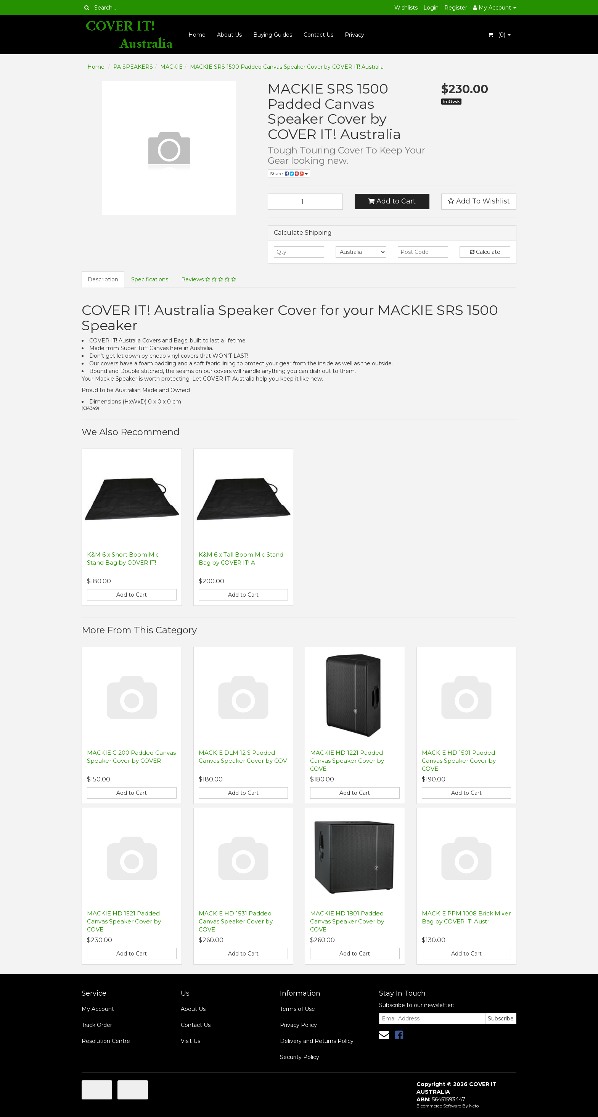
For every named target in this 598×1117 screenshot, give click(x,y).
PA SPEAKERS (133, 66)
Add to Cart (392, 201)
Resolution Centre (106, 1041)
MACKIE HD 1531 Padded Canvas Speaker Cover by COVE (236, 921)
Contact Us (318, 34)
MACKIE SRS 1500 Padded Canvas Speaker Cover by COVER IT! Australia (287, 66)
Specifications (149, 279)
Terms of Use (297, 1009)
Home (197, 34)
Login (431, 7)
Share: (289, 173)
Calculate (485, 252)
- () (499, 34)
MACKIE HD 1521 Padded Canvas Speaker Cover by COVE (124, 921)
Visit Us (190, 1041)
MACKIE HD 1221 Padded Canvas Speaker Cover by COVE (347, 760)
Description (103, 279)
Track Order (97, 1025)
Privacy (354, 34)
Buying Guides (272, 34)
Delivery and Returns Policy (317, 1041)
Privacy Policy (298, 1025)
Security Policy (299, 1057)
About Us (229, 34)
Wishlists (406, 7)
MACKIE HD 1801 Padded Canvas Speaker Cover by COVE (347, 921)
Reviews (208, 279)
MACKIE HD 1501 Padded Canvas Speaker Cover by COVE (459, 760)
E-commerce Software (438, 1106)
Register (455, 7)
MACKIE (171, 66)
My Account (98, 1009)
